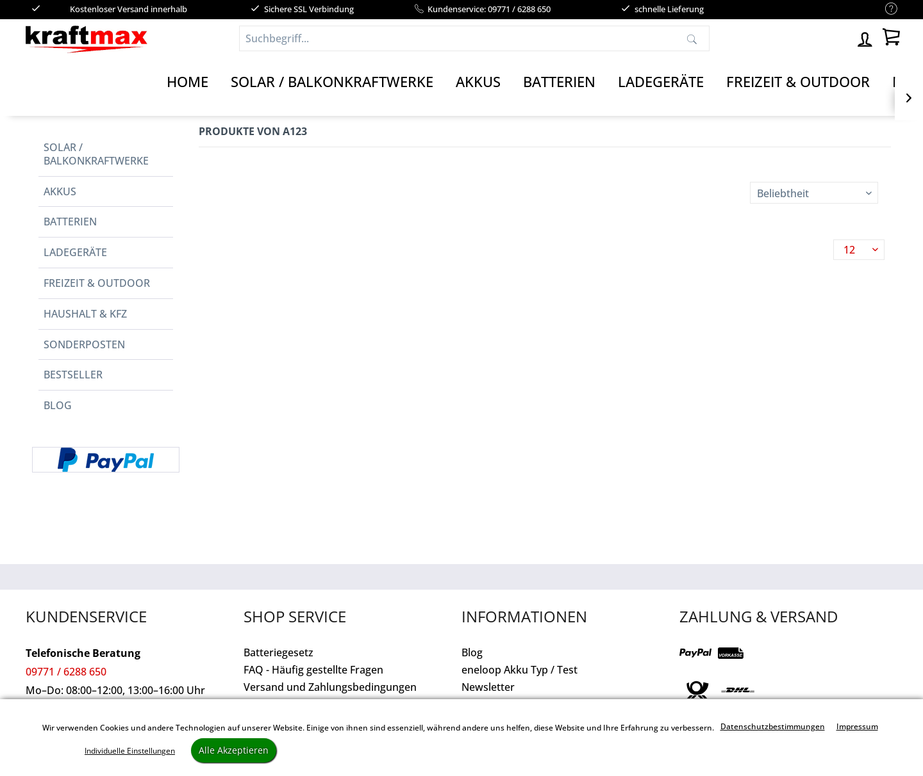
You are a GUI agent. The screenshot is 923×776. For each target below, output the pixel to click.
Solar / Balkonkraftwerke (96, 154)
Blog (58, 405)
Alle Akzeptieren (234, 750)
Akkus (60, 191)
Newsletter (488, 687)
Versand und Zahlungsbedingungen (330, 687)
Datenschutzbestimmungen (772, 726)
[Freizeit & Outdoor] (798, 82)
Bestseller (73, 375)
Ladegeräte (75, 252)
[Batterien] (559, 82)
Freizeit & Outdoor (97, 283)
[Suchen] (692, 38)
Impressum (857, 726)
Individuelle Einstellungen (130, 750)
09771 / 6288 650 (66, 672)
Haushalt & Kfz (85, 314)
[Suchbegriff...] (474, 38)
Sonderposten (84, 344)
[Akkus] (478, 82)
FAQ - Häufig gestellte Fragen (313, 670)
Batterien (70, 221)
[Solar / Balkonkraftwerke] (332, 82)
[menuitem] (884, 9)
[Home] (187, 82)
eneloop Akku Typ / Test (520, 670)
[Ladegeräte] (660, 82)
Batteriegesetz (278, 652)
